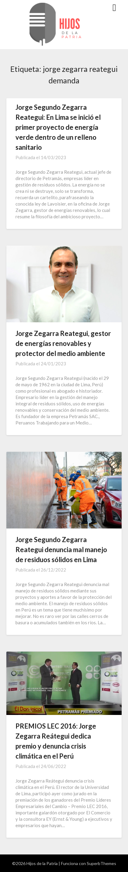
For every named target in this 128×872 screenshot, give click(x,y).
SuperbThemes (101, 863)
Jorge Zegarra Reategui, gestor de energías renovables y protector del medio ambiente (63, 343)
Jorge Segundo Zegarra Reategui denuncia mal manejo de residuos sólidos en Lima (61, 549)
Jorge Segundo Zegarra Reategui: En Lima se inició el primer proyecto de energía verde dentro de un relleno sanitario (58, 127)
